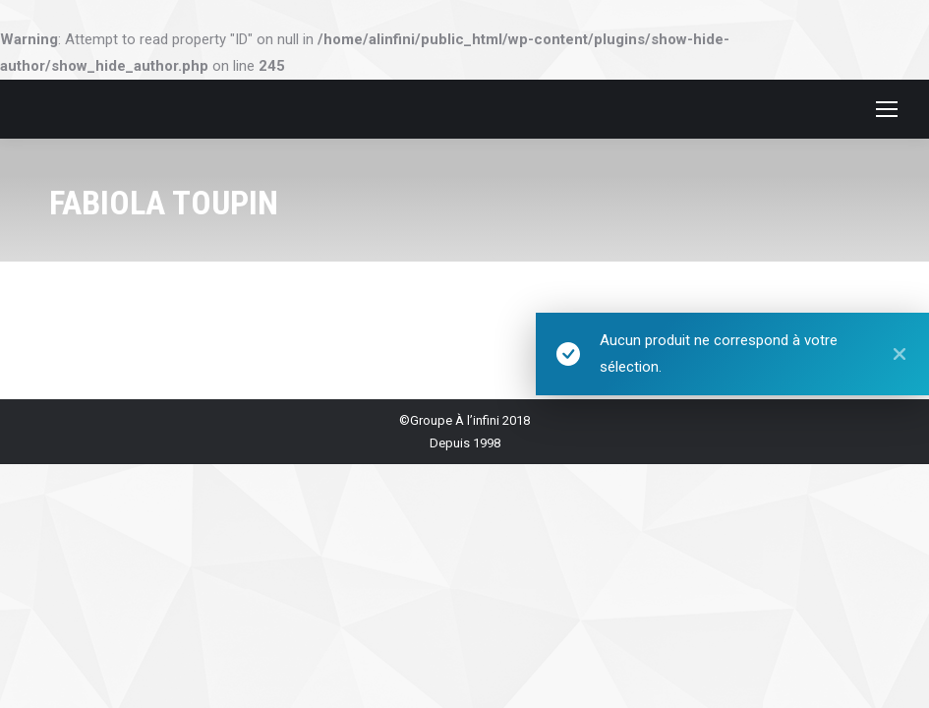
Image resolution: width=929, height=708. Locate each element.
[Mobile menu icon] (887, 109)
